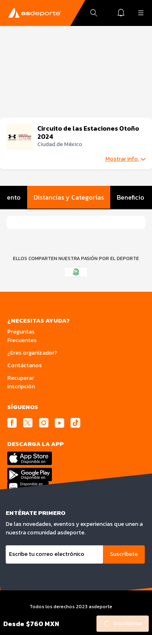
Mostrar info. (125, 159)
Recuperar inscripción (21, 382)
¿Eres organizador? (32, 353)
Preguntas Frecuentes (21, 335)
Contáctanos (24, 365)
